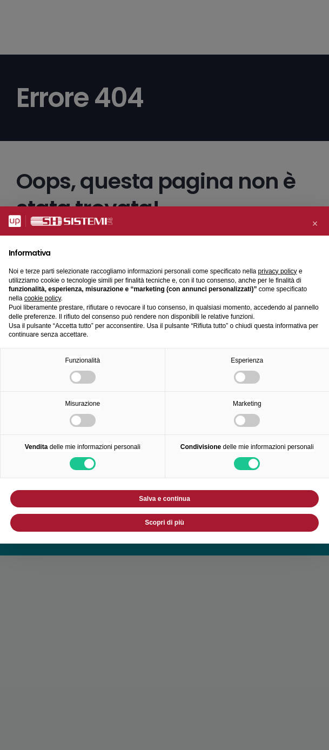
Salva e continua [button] (164, 499)
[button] (315, 223)
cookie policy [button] (42, 298)
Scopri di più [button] (164, 522)
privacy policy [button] (277, 271)
